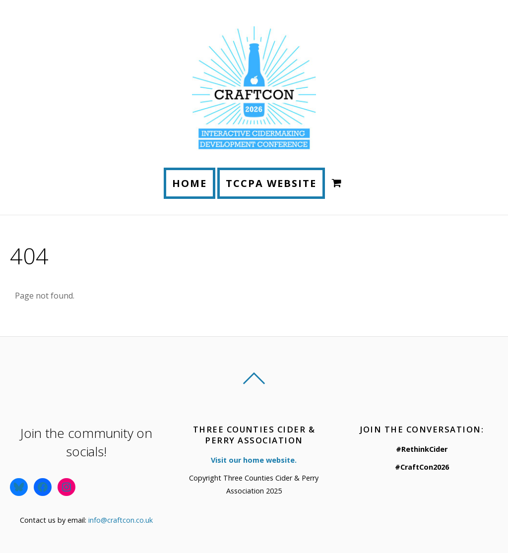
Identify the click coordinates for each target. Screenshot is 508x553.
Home (189, 183)
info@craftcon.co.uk (120, 520)
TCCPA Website (271, 183)
